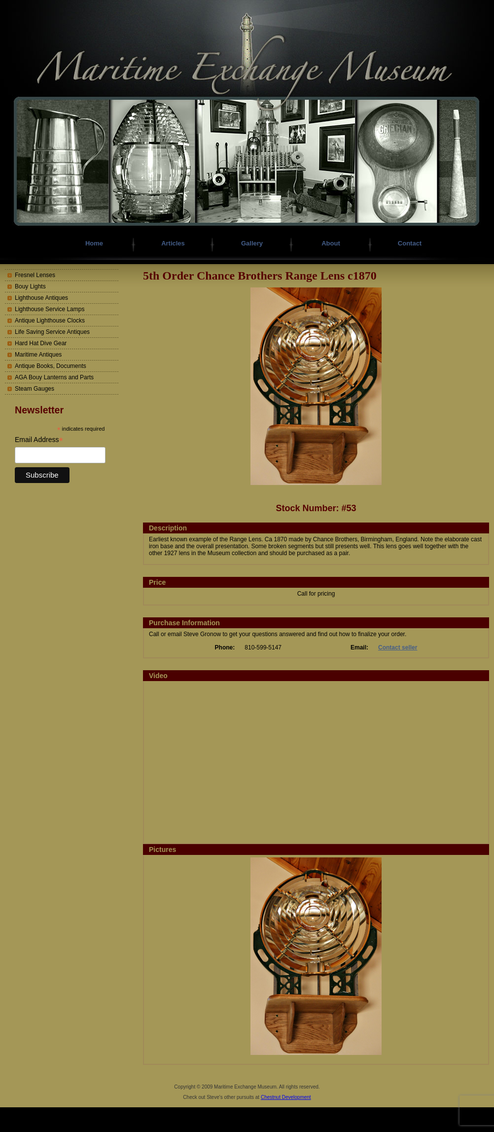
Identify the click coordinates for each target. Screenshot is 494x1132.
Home (94, 243)
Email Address (39, 440)
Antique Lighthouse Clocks (50, 320)
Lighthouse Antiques (41, 297)
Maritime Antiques (38, 354)
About (330, 243)
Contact (410, 243)
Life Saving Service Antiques (52, 331)
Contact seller (397, 647)
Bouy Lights (30, 286)
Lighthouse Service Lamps (49, 309)
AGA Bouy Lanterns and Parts (54, 377)
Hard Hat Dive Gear (41, 343)
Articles (173, 243)
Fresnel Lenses (35, 275)
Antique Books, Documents (50, 366)
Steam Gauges (34, 388)
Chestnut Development (286, 1097)
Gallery (252, 243)
